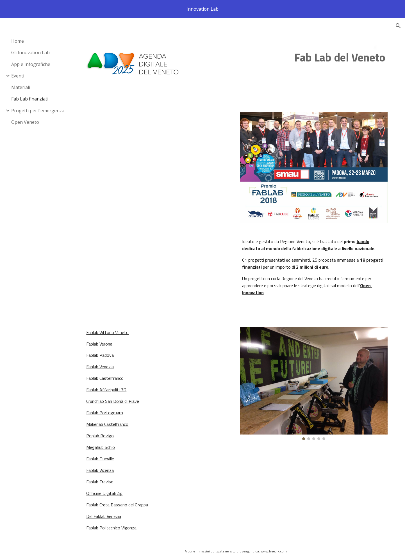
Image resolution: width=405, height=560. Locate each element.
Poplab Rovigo (103, 433)
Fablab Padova (103, 352)
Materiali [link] (20, 87)
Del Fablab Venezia (107, 514)
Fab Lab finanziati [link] (29, 99)
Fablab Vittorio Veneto (111, 330)
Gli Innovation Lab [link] (30, 52)
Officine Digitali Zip (108, 491)
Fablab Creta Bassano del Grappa (121, 502)
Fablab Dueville (104, 456)
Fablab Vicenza (103, 468)
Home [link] (17, 41)
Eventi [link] (17, 76)
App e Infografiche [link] (30, 64)
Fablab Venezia (103, 364)
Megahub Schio (104, 445)
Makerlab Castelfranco (111, 422)
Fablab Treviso (103, 479)
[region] (202, 9)
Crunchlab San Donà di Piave (116, 399)
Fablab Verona (103, 341)
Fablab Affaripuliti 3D (110, 387)
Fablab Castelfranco (108, 375)
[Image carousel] (315, 380)
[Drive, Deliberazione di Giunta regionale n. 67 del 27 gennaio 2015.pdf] (161, 211)
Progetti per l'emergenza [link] (37, 111)
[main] (289, 58)
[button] (398, 26)
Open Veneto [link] (25, 122)
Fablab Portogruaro (108, 410)
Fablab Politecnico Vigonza (115, 525)
